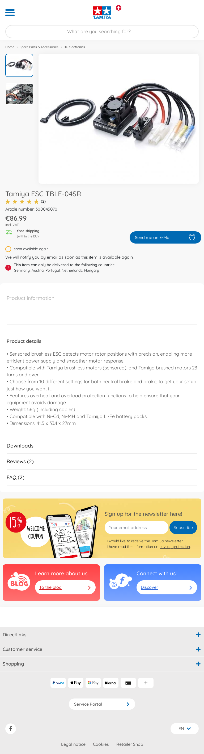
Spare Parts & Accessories (39, 47)
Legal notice (73, 744)
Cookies (101, 744)
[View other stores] (118, 8)
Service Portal (102, 704)
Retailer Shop (129, 744)
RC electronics (74, 47)
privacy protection (174, 546)
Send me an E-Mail (165, 237)
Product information (30, 298)
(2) (25, 201)
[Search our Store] (102, 31)
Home (9, 47)
